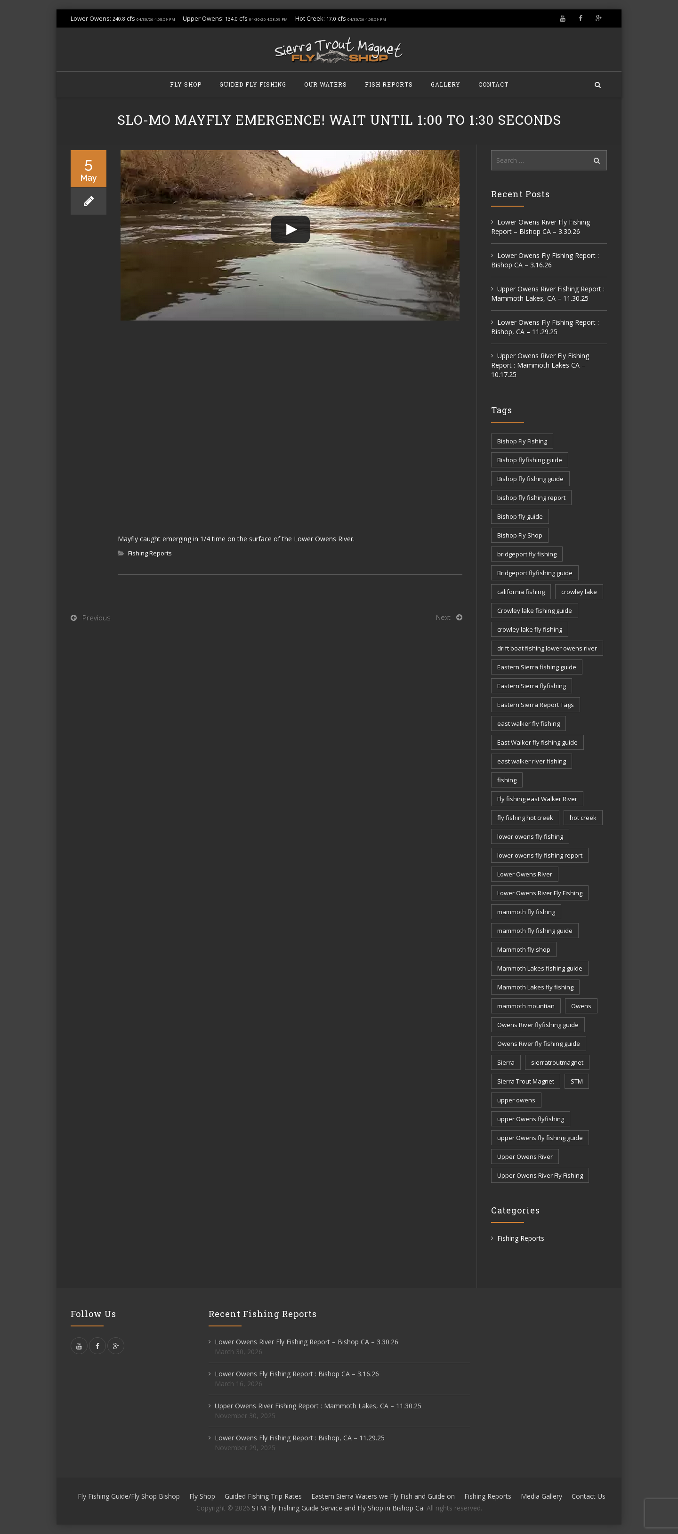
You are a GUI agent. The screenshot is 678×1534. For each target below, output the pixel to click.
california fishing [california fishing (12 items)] (521, 591)
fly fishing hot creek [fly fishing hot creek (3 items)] (525, 817)
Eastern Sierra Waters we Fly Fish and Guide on (383, 1496)
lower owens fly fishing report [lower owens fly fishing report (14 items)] (539, 855)
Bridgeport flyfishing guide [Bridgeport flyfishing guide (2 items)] (535, 573)
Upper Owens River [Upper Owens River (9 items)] (525, 1156)
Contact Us (588, 1496)
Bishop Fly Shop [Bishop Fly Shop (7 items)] (519, 535)
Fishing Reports (150, 553)
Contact (493, 84)
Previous (96, 617)
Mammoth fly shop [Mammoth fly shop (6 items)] (523, 949)
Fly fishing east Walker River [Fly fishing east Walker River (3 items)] (537, 799)
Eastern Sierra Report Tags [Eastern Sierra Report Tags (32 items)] (535, 704)
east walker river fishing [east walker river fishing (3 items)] (531, 761)
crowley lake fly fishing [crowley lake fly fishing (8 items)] (529, 629)
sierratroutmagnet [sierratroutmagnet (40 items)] (557, 1062)
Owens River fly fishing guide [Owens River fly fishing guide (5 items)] (538, 1043)
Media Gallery (541, 1496)
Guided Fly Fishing (252, 84)
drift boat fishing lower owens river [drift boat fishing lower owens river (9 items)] (547, 648)
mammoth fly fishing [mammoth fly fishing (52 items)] (526, 912)
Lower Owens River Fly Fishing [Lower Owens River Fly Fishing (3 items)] (539, 893)
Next (443, 617)
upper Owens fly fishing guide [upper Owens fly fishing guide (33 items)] (540, 1137)
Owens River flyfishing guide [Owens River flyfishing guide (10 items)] (538, 1024)
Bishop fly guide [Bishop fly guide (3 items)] (520, 516)
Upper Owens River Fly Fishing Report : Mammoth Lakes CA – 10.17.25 (540, 365)
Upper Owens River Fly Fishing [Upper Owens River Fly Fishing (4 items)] (540, 1175)
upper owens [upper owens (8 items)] (516, 1100)
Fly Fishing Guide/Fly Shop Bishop (129, 1496)
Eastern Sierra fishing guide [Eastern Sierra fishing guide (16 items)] (536, 667)
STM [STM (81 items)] (577, 1081)
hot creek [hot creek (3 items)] (583, 817)
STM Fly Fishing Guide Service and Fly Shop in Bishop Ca (337, 1507)
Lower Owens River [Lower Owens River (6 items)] (524, 874)
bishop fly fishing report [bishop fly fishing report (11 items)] (531, 497)
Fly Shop (186, 84)
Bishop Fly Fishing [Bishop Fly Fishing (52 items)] (522, 441)
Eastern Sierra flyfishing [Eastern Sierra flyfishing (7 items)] (531, 686)
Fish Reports (389, 84)
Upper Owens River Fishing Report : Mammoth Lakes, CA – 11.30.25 (548, 293)
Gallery (445, 84)
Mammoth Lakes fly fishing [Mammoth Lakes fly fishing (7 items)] (535, 987)
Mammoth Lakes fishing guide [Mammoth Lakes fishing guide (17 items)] (539, 968)
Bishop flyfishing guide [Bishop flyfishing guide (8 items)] (529, 460)
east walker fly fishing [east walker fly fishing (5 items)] (528, 723)
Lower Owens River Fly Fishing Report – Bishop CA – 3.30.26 (540, 226)
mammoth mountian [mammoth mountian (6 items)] (526, 1006)
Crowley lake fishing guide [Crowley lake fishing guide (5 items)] (534, 610)
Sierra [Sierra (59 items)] (506, 1062)
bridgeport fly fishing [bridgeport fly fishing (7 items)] (527, 554)
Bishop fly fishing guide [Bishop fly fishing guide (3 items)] (530, 478)
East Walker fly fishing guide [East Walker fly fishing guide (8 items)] (537, 742)
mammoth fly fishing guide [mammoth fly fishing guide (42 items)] (535, 930)
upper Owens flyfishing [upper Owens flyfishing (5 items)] (530, 1119)
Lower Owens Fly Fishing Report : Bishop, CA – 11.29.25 (545, 327)
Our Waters (325, 84)
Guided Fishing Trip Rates (263, 1496)
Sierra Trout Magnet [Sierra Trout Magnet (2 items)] (525, 1081)
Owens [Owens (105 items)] (581, 1006)
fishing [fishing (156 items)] (507, 780)
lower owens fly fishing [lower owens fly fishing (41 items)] (530, 836)
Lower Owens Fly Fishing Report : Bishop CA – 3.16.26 (545, 260)
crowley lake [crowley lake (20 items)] (579, 591)
